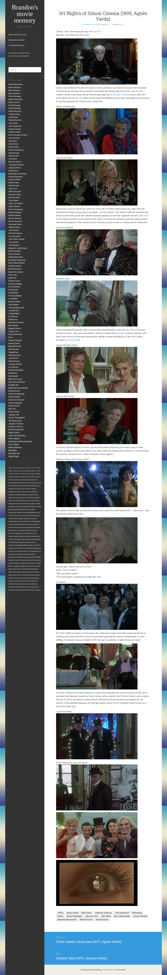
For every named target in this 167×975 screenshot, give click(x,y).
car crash (23, 575)
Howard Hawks (14, 215)
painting (34, 492)
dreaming (36, 524)
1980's (33, 471)
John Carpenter (14, 126)
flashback (16, 563)
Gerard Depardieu (74, 916)
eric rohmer (37, 563)
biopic (10, 581)
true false (23, 480)
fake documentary (26, 548)
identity (28, 480)
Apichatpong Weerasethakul (20, 441)
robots (10, 504)
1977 (11, 515)
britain (17, 480)
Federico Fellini (14, 180)
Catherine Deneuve (103, 913)
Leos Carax (13, 123)
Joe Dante (12, 159)
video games (27, 578)
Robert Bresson (14, 111)
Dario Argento (14, 93)
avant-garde (32, 483)
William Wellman (15, 447)
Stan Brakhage (14, 108)
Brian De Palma (14, 162)
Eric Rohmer (13, 367)
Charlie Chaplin (14, 132)
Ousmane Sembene (16, 382)
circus (16, 551)
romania (23, 569)
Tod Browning (14, 114)
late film (11, 551)
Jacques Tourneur (15, 424)
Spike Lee (12, 278)
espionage (37, 527)
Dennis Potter (14, 343)
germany (17, 486)
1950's (38, 474)
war (30, 504)
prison (29, 500)
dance (26, 495)
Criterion (32, 474)
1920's (19, 483)
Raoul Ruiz (12, 373)
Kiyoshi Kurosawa (15, 272)
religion (31, 495)
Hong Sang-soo (31, 575)
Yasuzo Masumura (16, 308)
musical (37, 477)
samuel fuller (27, 521)
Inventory (37, 566)
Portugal (11, 521)
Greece (31, 587)
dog (39, 521)
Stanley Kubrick (14, 266)
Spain (33, 504)
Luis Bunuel (13, 117)
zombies (33, 489)
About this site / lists (17, 35)
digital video (22, 518)
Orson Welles (13, 444)
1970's (38, 471)
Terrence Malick (15, 296)
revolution (34, 518)
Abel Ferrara (13, 183)
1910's (29, 551)
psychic (10, 545)
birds (33, 480)
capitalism (17, 566)
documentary (26, 471)
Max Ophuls (13, 325)
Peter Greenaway (15, 209)
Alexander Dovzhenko (17, 174)
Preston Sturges (15, 403)
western (33, 486)
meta (18, 530)
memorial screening (18, 527)
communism (31, 590)
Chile (19, 569)
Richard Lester (14, 281)
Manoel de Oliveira (16, 322)
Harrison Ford (91, 916)
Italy (23, 483)
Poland (31, 572)
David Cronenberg (15, 150)
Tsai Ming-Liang (14, 421)
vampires (29, 492)
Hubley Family (14, 227)
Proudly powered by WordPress (91, 970)
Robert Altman (14, 87)
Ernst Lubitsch (14, 287)
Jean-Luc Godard (15, 203)
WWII (22, 495)
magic (20, 509)
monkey (10, 554)
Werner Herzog (14, 218)
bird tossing (15, 584)
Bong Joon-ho (14, 102)
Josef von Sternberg (16, 436)
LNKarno (23, 500)
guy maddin (32, 557)
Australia (15, 518)
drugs (19, 489)
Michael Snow (14, 391)
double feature (24, 504)
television (11, 480)
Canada (37, 504)
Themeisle (122, 970)
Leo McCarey (13, 310)
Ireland (32, 581)
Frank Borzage (14, 105)
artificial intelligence (14, 539)
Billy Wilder (12, 450)
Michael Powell (14, 346)
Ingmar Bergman (15, 99)
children (22, 492)
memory (38, 507)
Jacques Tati (13, 415)
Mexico (37, 497)
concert (25, 554)
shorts (19, 471)
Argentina (22, 536)
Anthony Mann (14, 302)
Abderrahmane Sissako (18, 388)
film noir (11, 566)
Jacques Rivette (15, 364)
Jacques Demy (14, 168)
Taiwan (16, 560)
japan (10, 477)
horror (15, 471)
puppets (34, 551)
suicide (39, 483)
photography (12, 512)
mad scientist (29, 527)
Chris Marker (13, 305)
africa (10, 483)
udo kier (38, 590)
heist (32, 566)
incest (31, 560)
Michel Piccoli (12, 572)
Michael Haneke (15, 212)
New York (11, 486)
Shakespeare (37, 548)
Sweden (16, 536)
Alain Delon (86, 913)
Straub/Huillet (14, 397)
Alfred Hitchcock (15, 221)
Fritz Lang (12, 275)
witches (32, 509)
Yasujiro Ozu (13, 331)
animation (16, 474)
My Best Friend (120, 94)
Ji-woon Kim (13, 242)
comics (36, 495)
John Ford (12, 189)
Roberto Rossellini (15, 370)
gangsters (11, 507)
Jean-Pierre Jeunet (16, 239)
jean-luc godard (16, 524)
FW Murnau (13, 320)
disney (18, 512)
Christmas (34, 530)
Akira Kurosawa (14, 269)
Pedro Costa (13, 147)
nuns (27, 587)
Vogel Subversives (14, 575)
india (22, 524)
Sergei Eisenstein (15, 177)
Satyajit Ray (13, 352)
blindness (22, 542)
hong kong (11, 497)
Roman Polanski (15, 340)
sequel (23, 477)
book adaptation (31, 512)
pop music (16, 504)
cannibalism (12, 530)
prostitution (18, 557)
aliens (15, 489)
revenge (23, 486)
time (9, 542)
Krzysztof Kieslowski (16, 260)
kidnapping (17, 495)
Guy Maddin (13, 293)
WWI (13, 542)
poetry (28, 518)
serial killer (17, 548)
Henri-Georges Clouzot (17, 135)
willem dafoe (26, 539)
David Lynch (13, 290)
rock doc (27, 489)
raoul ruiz (31, 515)
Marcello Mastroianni (67, 919)
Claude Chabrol (14, 129)
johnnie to (30, 533)
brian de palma (25, 581)
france (27, 474)
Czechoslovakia (24, 560)
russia (18, 492)
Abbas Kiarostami (15, 257)
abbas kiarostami (22, 572)
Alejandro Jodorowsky (17, 248)
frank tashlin (19, 590)
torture (17, 542)
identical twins (20, 587)
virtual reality (30, 584)
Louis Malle (13, 299)
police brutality (13, 509)
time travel (18, 507)
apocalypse (12, 492)
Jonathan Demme (15, 165)
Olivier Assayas (14, 96)
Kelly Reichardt (14, 355)
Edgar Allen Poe (26, 566)
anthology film (26, 507)
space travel (22, 497)
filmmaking (16, 477)
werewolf (36, 572)
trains (33, 497)
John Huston (13, 230)
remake (10, 495)
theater (33, 507)
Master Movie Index (16, 40)
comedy (28, 497)
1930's (32, 477)
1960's (22, 474)
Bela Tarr (12, 409)
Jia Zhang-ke (13, 245)
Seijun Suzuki (14, 406)
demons (23, 512)
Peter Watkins (14, 439)
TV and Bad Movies (16, 45)
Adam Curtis (13, 156)
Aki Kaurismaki (14, 251)
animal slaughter (35, 539)
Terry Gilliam (13, 200)
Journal (10, 548)
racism (14, 500)
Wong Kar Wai (14, 453)
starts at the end (31, 542)
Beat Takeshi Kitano (16, 263)
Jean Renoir (13, 358)
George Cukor (14, 153)
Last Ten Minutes (22, 515)
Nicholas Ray (13, 349)
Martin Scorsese (15, 379)
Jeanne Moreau (140, 916)
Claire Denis (13, 171)
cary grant (25, 557)
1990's (10, 474)
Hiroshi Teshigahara (16, 418)
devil (9, 527)
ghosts (15, 483)
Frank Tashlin (13, 412)
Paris (39, 551)
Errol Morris (13, 316)
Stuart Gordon (14, 206)
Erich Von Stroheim (16, 400)
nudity (30, 554)
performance (35, 578)
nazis (10, 500)
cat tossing (37, 560)
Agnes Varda (13, 433)
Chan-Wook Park (15, 334)
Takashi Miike (14, 313)
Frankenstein (18, 578)
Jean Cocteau (14, 138)
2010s (33, 468)
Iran (15, 515)
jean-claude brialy (122, 916)
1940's (28, 477)
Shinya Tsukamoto (16, 430)
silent (26, 483)
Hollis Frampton (14, 191)
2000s (10, 471)
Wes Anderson (14, 90)
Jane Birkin (106, 916)
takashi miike (28, 545)
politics (28, 486)
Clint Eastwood (122, 913)
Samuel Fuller (14, 197)
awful (19, 500)
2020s (38, 468)
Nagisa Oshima (14, 328)
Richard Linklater (15, 284)
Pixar (10, 337)
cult (9, 524)
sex (16, 497)
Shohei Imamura (15, 233)
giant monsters (18, 554)
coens (25, 590)
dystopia (34, 521)
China (23, 489)
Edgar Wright (13, 456)
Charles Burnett (14, 120)
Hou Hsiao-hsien (15, 224)
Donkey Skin (73, 340)
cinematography (18, 545)
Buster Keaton (14, 254)
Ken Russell (13, 376)
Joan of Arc (143, 215)
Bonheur (121, 333)
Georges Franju (14, 194)
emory (28, 509)
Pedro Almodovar (15, 84)
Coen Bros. (12, 141)
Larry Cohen (13, 144)
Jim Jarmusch (14, 236)
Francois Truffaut (15, 427)
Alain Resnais (14, 361)
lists (36, 480)
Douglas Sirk (13, 385)
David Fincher (13, 186)
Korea (24, 509)
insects (10, 563)
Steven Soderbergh (16, 394)
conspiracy (30, 563)
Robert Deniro (12, 569)
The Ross (23, 584)
